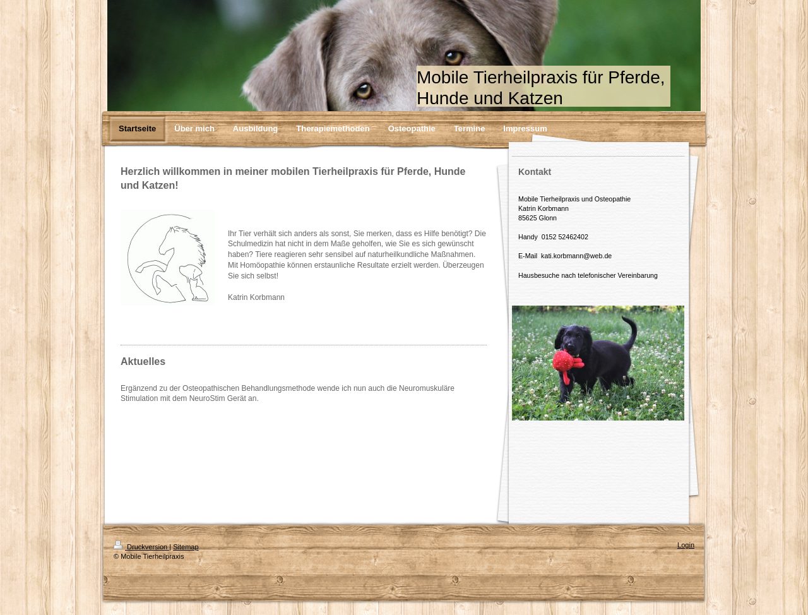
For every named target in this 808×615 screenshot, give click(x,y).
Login (685, 545)
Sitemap (185, 547)
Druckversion (141, 547)
